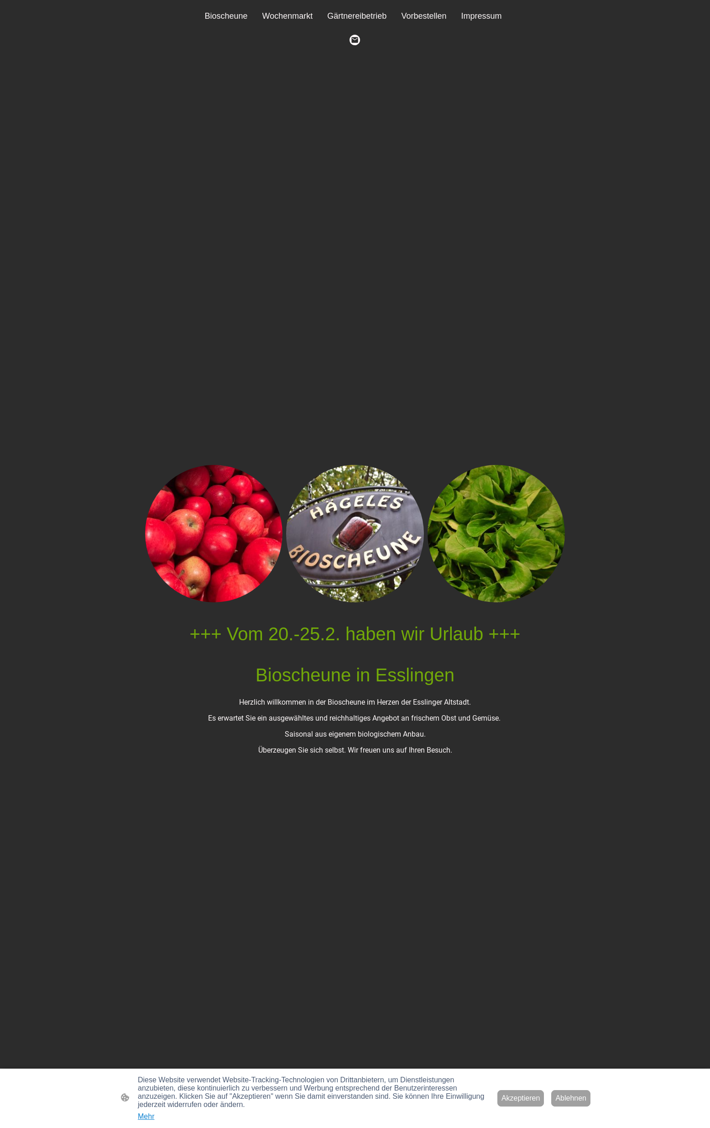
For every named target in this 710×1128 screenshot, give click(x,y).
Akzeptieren (520, 1098)
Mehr (146, 1116)
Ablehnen (570, 1098)
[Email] (355, 40)
